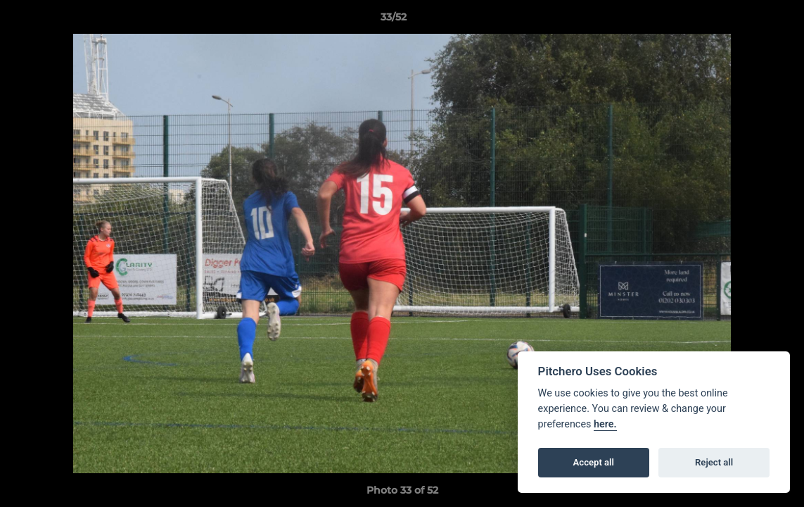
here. (605, 424)
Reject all (714, 462)
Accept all (593, 462)
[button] (744, 20)
